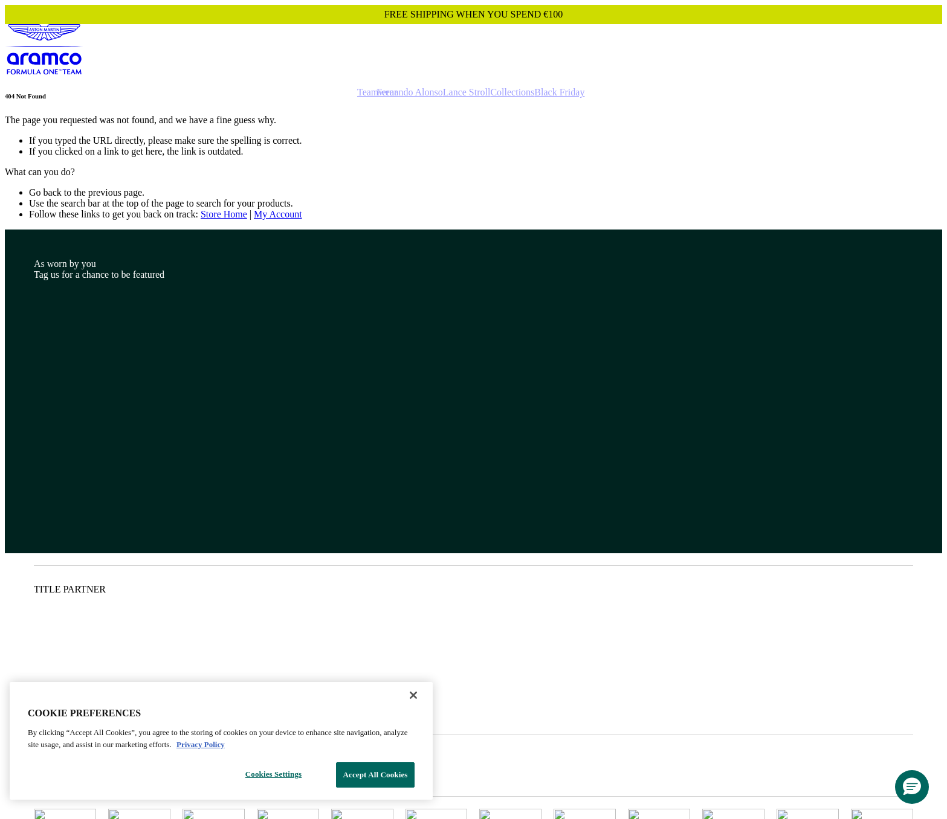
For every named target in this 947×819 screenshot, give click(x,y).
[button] (912, 787)
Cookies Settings (273, 774)
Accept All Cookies (375, 774)
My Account (278, 214)
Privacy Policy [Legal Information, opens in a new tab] (200, 744)
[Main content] (473, 156)
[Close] (413, 695)
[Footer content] (473, 522)
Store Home (224, 214)
